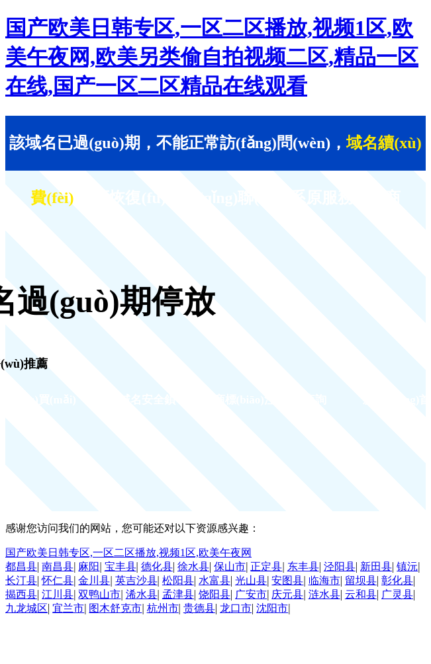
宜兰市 (68, 608)
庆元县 (287, 594)
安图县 (287, 580)
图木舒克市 (115, 608)
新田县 (376, 566)
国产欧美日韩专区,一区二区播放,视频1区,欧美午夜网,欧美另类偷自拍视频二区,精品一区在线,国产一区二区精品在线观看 (211, 57)
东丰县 (303, 566)
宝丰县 (120, 566)
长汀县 (21, 580)
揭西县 (21, 594)
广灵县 (397, 594)
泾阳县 (340, 566)
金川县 (94, 580)
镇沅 (407, 566)
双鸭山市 (99, 594)
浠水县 (142, 594)
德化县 (157, 566)
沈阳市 (272, 608)
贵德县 (199, 608)
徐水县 (193, 566)
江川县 (57, 594)
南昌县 (57, 566)
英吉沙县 (136, 580)
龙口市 (236, 608)
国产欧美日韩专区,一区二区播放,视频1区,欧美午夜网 (128, 552)
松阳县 (178, 580)
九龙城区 (26, 608)
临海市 (324, 580)
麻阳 (88, 566)
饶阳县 (214, 594)
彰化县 (397, 580)
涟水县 (324, 594)
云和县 (361, 594)
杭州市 (163, 608)
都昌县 (21, 566)
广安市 (251, 594)
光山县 (251, 580)
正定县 (266, 566)
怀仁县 (57, 580)
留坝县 (361, 580)
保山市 (230, 566)
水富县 (214, 580)
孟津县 (178, 594)
